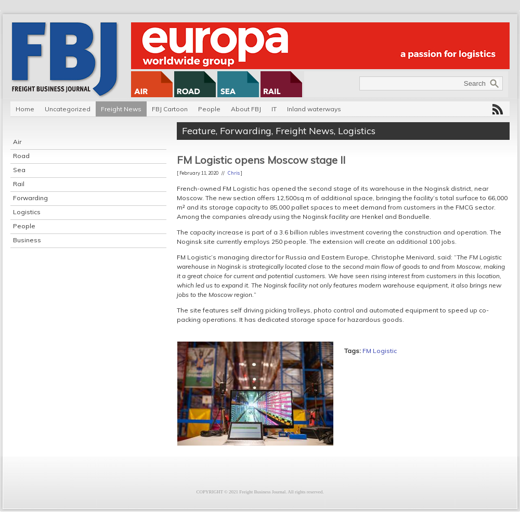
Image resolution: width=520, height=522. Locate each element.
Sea (19, 170)
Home (25, 109)
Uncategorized (67, 109)
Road (21, 156)
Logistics (27, 212)
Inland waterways (314, 109)
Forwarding (30, 198)
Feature (199, 131)
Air (17, 142)
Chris (234, 173)
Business (27, 240)
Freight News (121, 109)
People (209, 109)
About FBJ (246, 109)
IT (274, 109)
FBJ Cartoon (170, 109)
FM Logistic (379, 351)
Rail (18, 184)
